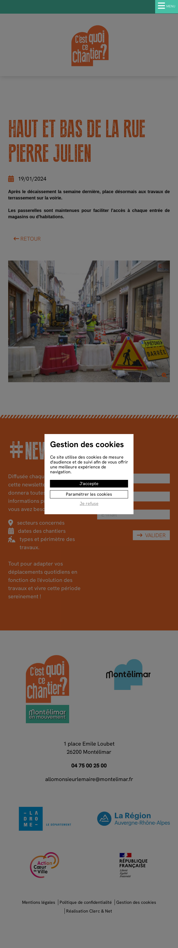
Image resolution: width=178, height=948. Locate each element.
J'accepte (89, 483)
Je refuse (89, 503)
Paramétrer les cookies (89, 494)
